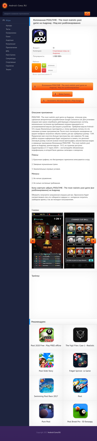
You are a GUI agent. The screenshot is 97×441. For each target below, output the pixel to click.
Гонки (8, 36)
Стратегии (10, 66)
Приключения (11, 47)
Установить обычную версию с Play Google (64, 100)
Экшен (8, 69)
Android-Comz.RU (54, 432)
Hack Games (10, 55)
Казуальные (10, 44)
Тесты (8, 29)
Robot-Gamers (64, 94)
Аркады (9, 25)
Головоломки (11, 33)
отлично (48, 65)
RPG (7, 51)
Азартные (9, 40)
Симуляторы (11, 58)
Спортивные (11, 62)
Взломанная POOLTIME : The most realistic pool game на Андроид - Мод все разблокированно (64, 86)
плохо (47, 70)
